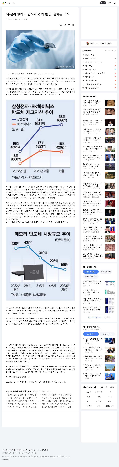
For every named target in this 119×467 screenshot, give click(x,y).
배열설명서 (110, 406)
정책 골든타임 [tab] (106, 272)
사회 (109, 392)
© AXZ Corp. (6, 459)
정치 (99, 397)
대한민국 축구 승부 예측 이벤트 (99, 43)
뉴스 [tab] (102, 387)
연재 (99, 406)
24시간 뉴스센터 (22, 450)
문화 (88, 401)
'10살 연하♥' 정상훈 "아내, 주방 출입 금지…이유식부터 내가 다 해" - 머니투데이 (23, 401)
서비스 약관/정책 (42, 450)
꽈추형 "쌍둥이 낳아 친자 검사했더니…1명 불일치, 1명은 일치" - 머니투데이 (23, 398)
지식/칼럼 (88, 406)
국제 (109, 397)
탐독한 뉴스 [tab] (107, 334)
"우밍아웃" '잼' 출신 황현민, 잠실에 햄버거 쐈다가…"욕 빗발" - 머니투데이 (23, 407)
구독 (103, 3)
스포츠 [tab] (112, 387)
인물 (109, 401)
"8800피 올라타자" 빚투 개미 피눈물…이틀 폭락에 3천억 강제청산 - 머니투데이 (58, 404)
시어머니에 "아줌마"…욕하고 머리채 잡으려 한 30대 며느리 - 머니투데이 (58, 395)
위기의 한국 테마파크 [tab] (92, 276)
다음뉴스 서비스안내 (8, 450)
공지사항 (32, 450)
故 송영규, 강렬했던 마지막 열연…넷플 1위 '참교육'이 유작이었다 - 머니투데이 (58, 407)
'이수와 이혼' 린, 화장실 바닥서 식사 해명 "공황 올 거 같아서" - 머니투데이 (23, 404)
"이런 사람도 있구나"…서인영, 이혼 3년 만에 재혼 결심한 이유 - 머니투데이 (58, 401)
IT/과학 (99, 401)
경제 (88, 397)
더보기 (99, 317)
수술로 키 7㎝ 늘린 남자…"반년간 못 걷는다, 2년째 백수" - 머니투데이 (58, 398)
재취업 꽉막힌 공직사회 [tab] (92, 272)
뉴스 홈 (88, 392)
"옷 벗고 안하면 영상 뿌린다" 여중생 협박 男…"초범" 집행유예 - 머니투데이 (23, 395)
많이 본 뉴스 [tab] (90, 334)
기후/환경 (99, 392)
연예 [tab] (106, 387)
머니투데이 (9, 3)
